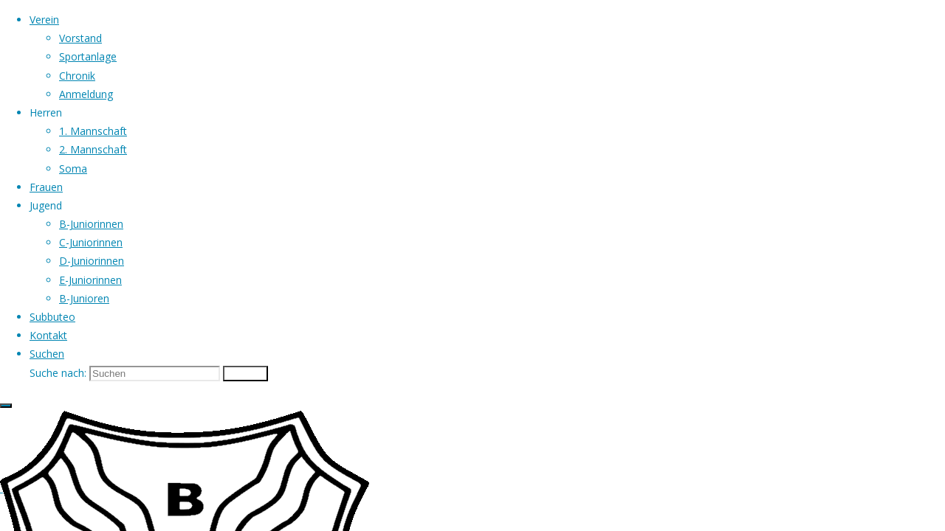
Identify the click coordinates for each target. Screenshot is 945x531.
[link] (47, 354)
